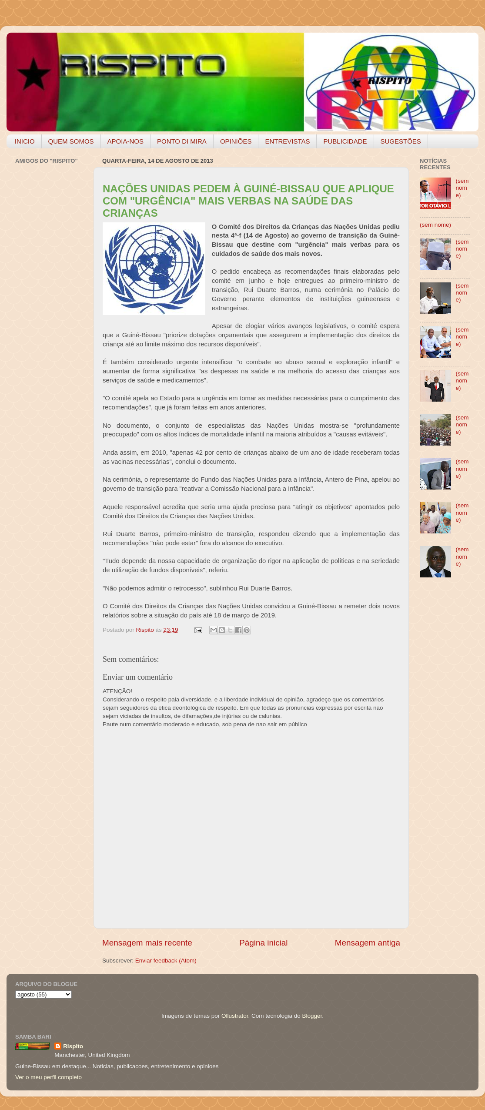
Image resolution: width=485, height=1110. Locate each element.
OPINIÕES (236, 141)
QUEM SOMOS (71, 141)
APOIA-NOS (125, 141)
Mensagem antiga (367, 942)
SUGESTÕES (401, 141)
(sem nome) (461, 188)
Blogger (312, 1016)
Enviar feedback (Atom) (166, 960)
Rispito (73, 1046)
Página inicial (263, 942)
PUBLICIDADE (345, 141)
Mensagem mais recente (147, 942)
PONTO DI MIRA (182, 141)
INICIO (25, 141)
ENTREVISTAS (287, 141)
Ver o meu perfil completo (48, 1077)
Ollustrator (234, 1016)
